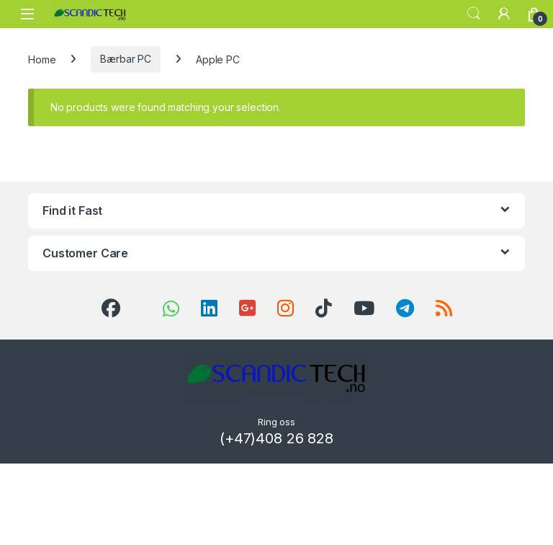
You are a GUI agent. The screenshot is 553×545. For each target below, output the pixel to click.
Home (41, 59)
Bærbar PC (125, 59)
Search (474, 14)
